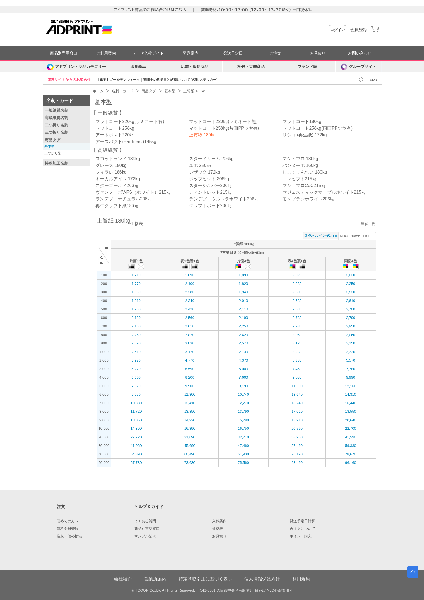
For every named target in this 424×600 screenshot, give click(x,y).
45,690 (189, 445)
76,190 (297, 454)
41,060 (136, 445)
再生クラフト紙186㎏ (117, 205)
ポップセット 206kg (209, 178)
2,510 (136, 352)
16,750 (243, 428)
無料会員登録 (67, 529)
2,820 (189, 335)
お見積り (317, 53)
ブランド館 (307, 67)
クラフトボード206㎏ (210, 205)
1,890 (189, 275)
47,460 (243, 445)
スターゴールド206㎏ (117, 185)
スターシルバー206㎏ (210, 185)
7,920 (136, 386)
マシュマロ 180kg (300, 158)
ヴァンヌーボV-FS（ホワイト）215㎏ (133, 192)
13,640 (297, 394)
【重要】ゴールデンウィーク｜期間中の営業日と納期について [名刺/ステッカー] (156, 80)
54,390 (136, 454)
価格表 (217, 529)
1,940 (243, 292)
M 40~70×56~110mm (357, 236)
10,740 (243, 394)
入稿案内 (219, 521)
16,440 (350, 403)
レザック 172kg (204, 172)
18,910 (297, 420)
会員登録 (358, 29)
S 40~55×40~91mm (321, 235)
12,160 (350, 386)
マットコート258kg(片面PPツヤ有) (224, 128)
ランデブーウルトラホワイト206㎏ (224, 199)
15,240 (297, 403)
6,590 (189, 369)
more (373, 79)
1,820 (243, 284)
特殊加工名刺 (56, 163)
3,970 (136, 360)
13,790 (243, 411)
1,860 (136, 292)
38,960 (297, 437)
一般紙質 (108, 113)
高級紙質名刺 (56, 117)
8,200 (189, 377)
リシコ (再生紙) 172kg (304, 135)
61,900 (243, 454)
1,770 (136, 284)
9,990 (350, 377)
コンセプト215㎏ (299, 178)
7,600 (243, 377)
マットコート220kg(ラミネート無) (223, 121)
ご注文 (275, 53)
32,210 (243, 437)
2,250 (350, 284)
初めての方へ (67, 521)
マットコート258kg (115, 128)
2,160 (136, 326)
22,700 (350, 428)
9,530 (297, 377)
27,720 (136, 437)
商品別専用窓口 (63, 53)
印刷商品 (138, 67)
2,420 (189, 309)
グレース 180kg (111, 165)
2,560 (189, 318)
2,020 (297, 275)
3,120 (297, 343)
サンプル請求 (145, 536)
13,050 (136, 420)
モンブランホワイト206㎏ (308, 199)
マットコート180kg (302, 121)
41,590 (350, 437)
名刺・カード (59, 100)
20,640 (350, 420)
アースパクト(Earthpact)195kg (126, 141)
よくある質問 (145, 521)
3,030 (189, 343)
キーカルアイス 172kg (117, 178)
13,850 (189, 411)
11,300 (189, 394)
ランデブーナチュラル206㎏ (123, 199)
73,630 (189, 462)
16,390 (189, 428)
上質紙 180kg (202, 135)
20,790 (297, 428)
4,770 (189, 360)
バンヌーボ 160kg (300, 165)
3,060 (350, 335)
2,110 (243, 309)
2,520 (350, 292)
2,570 (243, 343)
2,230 (297, 284)
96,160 (350, 462)
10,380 (136, 403)
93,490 (297, 462)
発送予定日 (233, 53)
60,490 (189, 454)
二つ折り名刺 (56, 125)
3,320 (350, 352)
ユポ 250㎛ (200, 165)
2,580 (297, 301)
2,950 (350, 326)
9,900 (189, 386)
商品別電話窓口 (147, 529)
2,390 (136, 343)
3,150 (350, 343)
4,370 (243, 360)
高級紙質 (108, 150)
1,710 (136, 275)
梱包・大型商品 (251, 67)
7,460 (297, 369)
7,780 (350, 369)
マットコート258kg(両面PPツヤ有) (317, 128)
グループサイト (358, 66)
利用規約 (301, 579)
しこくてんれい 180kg (304, 172)
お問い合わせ (360, 53)
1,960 (136, 309)
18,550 (350, 411)
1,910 (136, 301)
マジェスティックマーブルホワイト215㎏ (324, 192)
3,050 (297, 335)
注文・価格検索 (69, 536)
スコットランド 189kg (117, 158)
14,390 (136, 428)
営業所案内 (155, 579)
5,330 (297, 360)
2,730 (243, 352)
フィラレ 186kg (111, 172)
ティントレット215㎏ (210, 192)
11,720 (136, 411)
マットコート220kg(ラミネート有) (129, 121)
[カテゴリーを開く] (76, 66)
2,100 (189, 284)
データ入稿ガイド (148, 53)
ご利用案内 (106, 53)
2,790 (350, 318)
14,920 (189, 420)
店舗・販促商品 (194, 67)
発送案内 (190, 53)
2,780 (297, 318)
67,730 (136, 462)
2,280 (189, 292)
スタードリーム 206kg (211, 158)
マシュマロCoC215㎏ (304, 185)
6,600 (136, 377)
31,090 (189, 437)
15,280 (243, 420)
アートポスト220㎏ (114, 135)
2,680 (297, 309)
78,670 (350, 454)
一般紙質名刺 (56, 110)
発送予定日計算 (302, 521)
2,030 (350, 275)
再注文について (302, 529)
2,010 (243, 301)
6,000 (243, 369)
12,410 (189, 403)
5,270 (136, 369)
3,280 (297, 352)
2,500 (297, 292)
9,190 (243, 386)
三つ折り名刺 (56, 132)
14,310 (350, 394)
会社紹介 (123, 579)
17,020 (297, 411)
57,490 (297, 445)
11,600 (297, 386)
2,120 (136, 318)
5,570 (350, 360)
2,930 (297, 326)
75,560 (243, 462)
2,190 (243, 318)
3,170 (189, 352)
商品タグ (52, 140)
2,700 (350, 309)
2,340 (189, 301)
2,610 (350, 301)
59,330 (350, 445)
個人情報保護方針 (262, 579)
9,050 (136, 394)
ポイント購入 (301, 536)
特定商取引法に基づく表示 (205, 579)
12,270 (243, 403)
